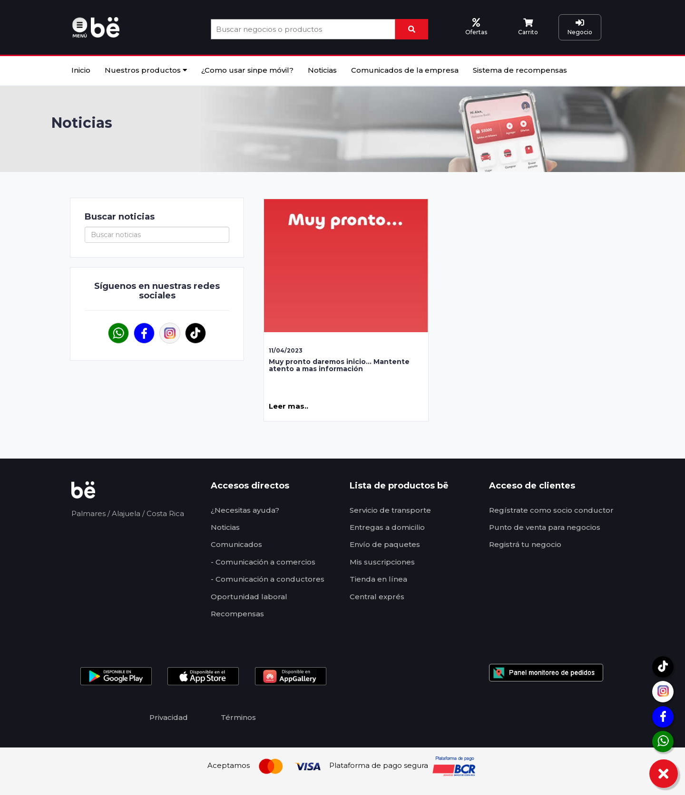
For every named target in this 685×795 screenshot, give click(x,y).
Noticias (322, 70)
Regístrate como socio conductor (551, 510)
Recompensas (237, 613)
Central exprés (377, 596)
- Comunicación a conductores (267, 579)
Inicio (80, 70)
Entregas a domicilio (387, 527)
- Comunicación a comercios (263, 561)
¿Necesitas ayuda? (245, 510)
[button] (81, 26)
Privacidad (168, 717)
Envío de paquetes (385, 544)
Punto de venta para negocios (544, 527)
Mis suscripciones (382, 561)
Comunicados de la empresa (405, 70)
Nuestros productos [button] (146, 70)
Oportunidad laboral (249, 596)
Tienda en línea (378, 579)
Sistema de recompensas (520, 70)
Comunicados (236, 544)
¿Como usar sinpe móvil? (247, 70)
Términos (238, 717)
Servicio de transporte (390, 510)
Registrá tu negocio (525, 544)
